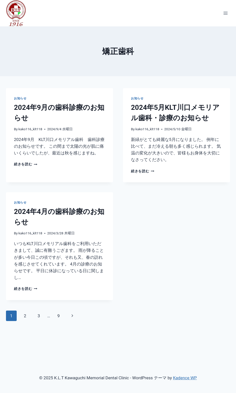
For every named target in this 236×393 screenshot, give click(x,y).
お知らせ (20, 98)
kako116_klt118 (30, 129)
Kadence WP (185, 377)
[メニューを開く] (225, 13)
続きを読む (25, 164)
